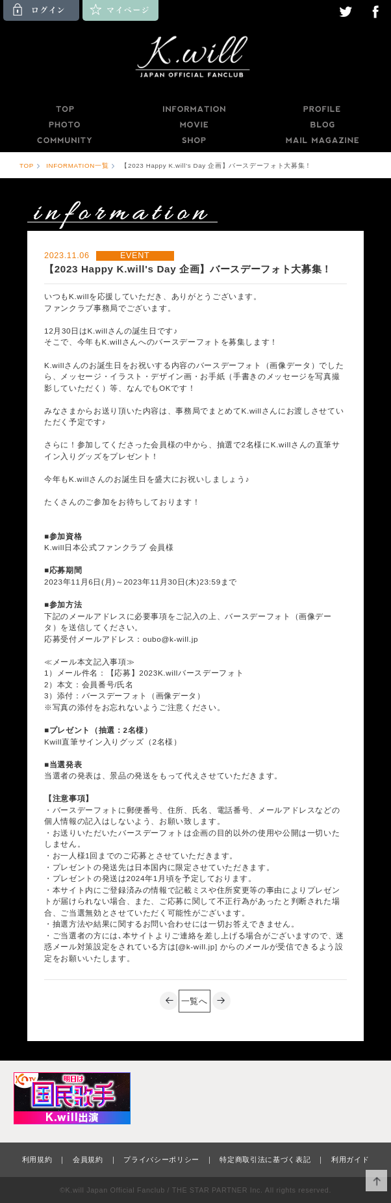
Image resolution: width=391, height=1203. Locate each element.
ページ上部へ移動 (376, 1180)
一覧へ (194, 1001)
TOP (64, 109)
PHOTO (64, 125)
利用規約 (37, 1159)
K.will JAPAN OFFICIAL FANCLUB (195, 59)
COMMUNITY (64, 140)
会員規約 (88, 1159)
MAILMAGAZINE (322, 140)
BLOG (323, 125)
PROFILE (323, 109)
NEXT (222, 1001)
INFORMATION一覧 (77, 165)
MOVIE (193, 125)
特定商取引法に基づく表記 (265, 1159)
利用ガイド (350, 1159)
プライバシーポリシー (161, 1159)
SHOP (193, 140)
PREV (169, 1001)
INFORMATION (193, 109)
